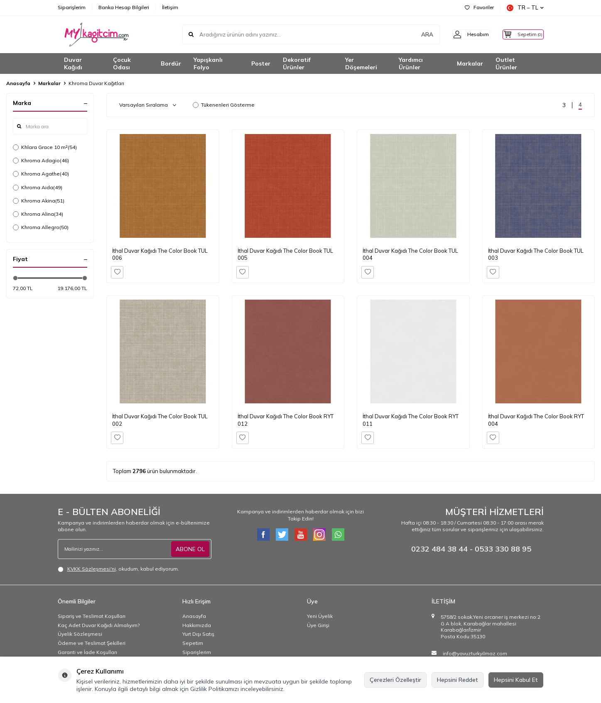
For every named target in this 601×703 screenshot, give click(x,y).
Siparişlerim (72, 7)
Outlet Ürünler (506, 63)
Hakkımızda (196, 625)
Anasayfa (18, 83)
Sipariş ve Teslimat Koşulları (91, 616)
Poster (260, 63)
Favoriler (479, 7)
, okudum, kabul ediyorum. (118, 569)
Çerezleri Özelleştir (395, 679)
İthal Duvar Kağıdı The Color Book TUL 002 (160, 420)
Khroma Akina (38, 201)
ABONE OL (190, 549)
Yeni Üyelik (320, 616)
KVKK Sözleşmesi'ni (91, 569)
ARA (414, 34)
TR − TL (525, 7)
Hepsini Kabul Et (516, 679)
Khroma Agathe (41, 174)
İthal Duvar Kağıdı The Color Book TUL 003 (536, 254)
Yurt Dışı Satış (198, 634)
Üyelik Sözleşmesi (80, 634)
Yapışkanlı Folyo (208, 63)
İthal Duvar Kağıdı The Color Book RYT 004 (536, 420)
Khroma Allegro (41, 227)
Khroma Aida (37, 187)
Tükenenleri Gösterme (224, 105)
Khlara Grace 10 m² (45, 147)
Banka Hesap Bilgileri (123, 7)
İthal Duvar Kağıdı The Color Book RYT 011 (411, 420)
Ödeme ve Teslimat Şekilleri (91, 643)
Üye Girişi (318, 625)
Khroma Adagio (41, 160)
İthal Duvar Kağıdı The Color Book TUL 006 (160, 254)
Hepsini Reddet (457, 679)
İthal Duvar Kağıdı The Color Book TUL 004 (410, 254)
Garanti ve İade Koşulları (87, 652)
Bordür (171, 63)
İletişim (170, 7)
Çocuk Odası (122, 63)
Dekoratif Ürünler (297, 63)
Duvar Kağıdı (73, 63)
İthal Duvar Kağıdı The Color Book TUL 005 (285, 254)
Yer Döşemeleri (361, 63)
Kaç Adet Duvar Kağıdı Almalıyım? (99, 625)
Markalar (470, 63)
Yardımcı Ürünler (411, 63)
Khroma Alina (38, 214)
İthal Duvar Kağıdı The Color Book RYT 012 (286, 420)
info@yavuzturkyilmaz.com (475, 653)
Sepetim (192, 643)
